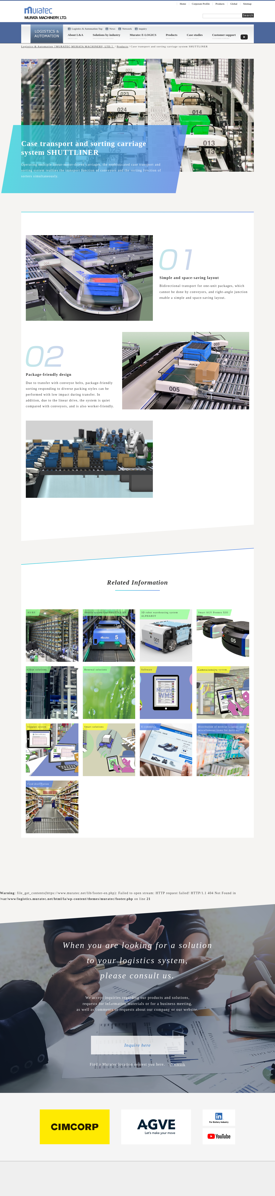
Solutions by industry (106, 34)
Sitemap (247, 3)
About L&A (75, 34)
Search (248, 15)
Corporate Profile (201, 3)
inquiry (143, 29)
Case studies (195, 34)
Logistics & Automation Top (87, 29)
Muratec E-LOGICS (143, 34)
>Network (177, 1064)
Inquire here (137, 1045)
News (112, 29)
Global (233, 3)
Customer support (224, 34)
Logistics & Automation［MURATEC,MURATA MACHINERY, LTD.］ (67, 46)
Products (220, 3)
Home (183, 3)
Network (127, 29)
